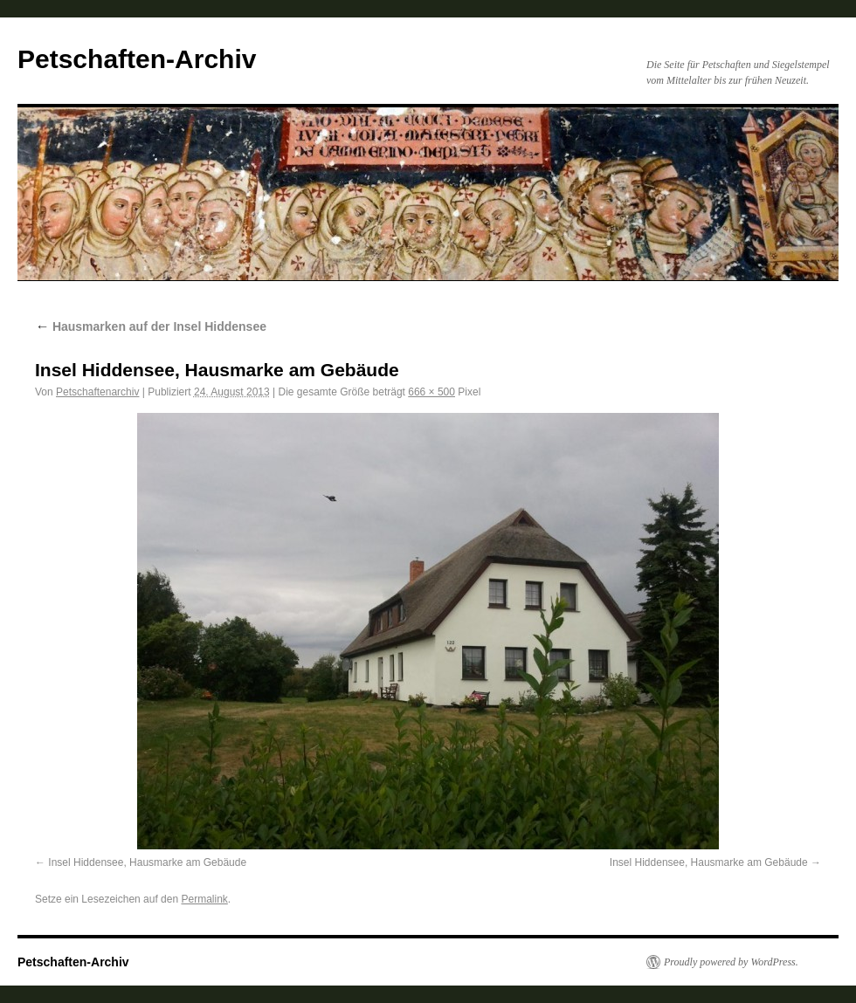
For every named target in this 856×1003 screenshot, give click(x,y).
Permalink (204, 899)
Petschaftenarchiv (97, 392)
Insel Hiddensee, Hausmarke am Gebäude (147, 862)
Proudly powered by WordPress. (731, 962)
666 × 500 (431, 392)
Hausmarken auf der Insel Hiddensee (150, 326)
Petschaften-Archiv (136, 59)
